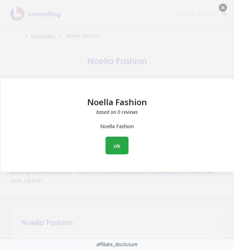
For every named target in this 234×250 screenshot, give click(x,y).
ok (117, 146)
